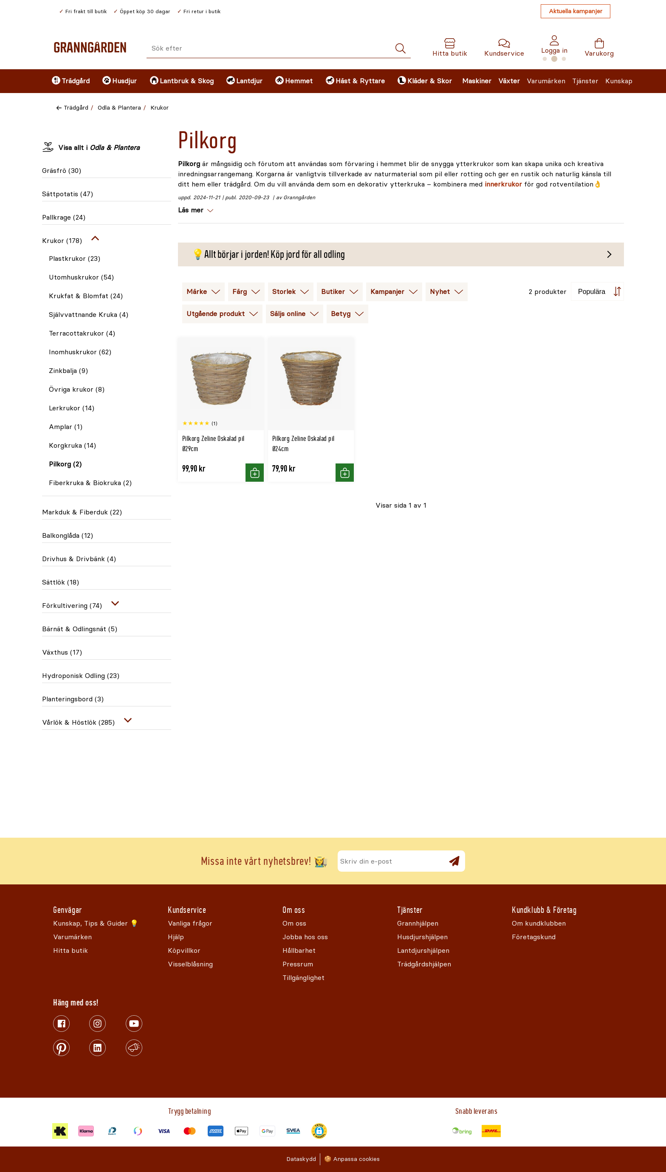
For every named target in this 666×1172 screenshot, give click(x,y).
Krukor (159, 107)
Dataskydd (301, 1159)
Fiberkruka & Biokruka (90, 483)
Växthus (62, 652)
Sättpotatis (67, 194)
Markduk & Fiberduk (82, 512)
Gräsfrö (61, 171)
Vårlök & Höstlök (78, 722)
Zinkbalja (68, 371)
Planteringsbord (73, 699)
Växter (509, 81)
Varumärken (546, 81)
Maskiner (476, 81)
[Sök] (400, 49)
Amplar (65, 427)
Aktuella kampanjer (575, 11)
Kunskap (618, 81)
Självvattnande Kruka (88, 315)
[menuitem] (70, 81)
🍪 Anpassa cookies (352, 1159)
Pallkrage (63, 217)
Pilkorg (65, 464)
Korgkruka (72, 445)
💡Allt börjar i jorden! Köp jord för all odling (268, 254)
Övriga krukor (76, 389)
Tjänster (585, 81)
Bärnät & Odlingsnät (79, 629)
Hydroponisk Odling (80, 676)
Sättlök (60, 582)
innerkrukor (503, 184)
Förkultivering (72, 606)
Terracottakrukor (82, 333)
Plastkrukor (74, 258)
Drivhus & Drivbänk (79, 559)
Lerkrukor (71, 408)
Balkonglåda (67, 535)
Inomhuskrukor (80, 352)
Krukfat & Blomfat (86, 296)
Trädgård (76, 107)
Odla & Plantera (119, 107)
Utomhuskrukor (81, 277)
